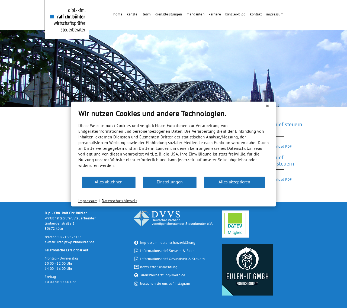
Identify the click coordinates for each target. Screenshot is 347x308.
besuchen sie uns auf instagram (165, 283)
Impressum (275, 14)
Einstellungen (170, 181)
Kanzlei (133, 14)
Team (147, 14)
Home (118, 14)
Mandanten (196, 14)
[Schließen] (268, 106)
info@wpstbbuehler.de (75, 242)
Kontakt (256, 14)
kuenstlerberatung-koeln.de (159, 275)
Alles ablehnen (109, 181)
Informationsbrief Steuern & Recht (164, 250)
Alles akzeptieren (234, 181)
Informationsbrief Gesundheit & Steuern (169, 259)
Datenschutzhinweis (119, 200)
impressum (149, 242)
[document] (173, 142)
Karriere (215, 14)
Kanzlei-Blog (235, 14)
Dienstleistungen (168, 14)
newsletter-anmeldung (155, 267)
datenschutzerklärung (177, 242)
